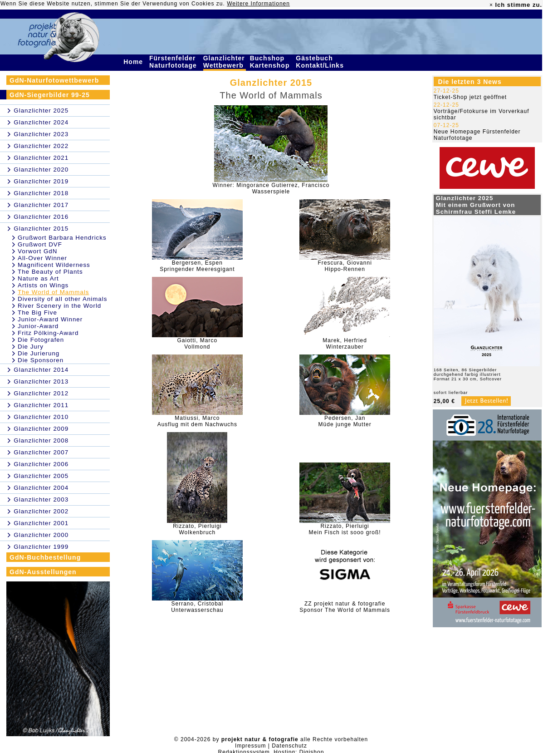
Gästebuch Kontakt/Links (321, 61)
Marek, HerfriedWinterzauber (345, 343)
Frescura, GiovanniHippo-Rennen (345, 266)
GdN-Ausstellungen (43, 572)
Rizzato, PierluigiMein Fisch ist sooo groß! (345, 529)
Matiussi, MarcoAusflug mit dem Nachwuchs (197, 421)
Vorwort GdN (37, 251)
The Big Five (37, 312)
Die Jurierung (38, 353)
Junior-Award (38, 326)
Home (134, 61)
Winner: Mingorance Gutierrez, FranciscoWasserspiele (271, 188)
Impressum (250, 746)
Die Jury (31, 346)
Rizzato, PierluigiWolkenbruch (197, 529)
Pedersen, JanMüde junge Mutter (345, 421)
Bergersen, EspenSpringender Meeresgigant (197, 266)
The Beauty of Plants (50, 271)
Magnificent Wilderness (54, 264)
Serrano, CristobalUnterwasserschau (197, 606)
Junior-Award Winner (50, 319)
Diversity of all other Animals (62, 298)
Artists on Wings (43, 285)
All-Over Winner (42, 258)
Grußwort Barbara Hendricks (62, 237)
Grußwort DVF (40, 244)
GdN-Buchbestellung (45, 557)
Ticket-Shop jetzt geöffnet (470, 97)
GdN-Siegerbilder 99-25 (50, 94)
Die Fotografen (41, 339)
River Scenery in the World (59, 305)
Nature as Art (38, 278)
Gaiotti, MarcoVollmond (197, 343)
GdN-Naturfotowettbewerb (54, 80)
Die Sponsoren (41, 360)
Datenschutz (289, 746)
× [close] (491, 5)
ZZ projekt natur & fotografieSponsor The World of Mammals (344, 606)
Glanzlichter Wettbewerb (224, 61)
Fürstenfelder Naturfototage (174, 61)
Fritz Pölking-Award (48, 333)
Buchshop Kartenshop (271, 61)
